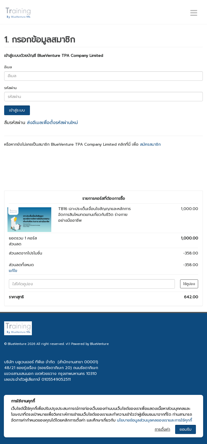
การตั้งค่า (162, 429)
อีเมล (8, 67)
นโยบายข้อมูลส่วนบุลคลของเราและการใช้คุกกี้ (154, 420)
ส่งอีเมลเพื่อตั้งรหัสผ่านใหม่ (52, 122)
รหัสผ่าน (10, 87)
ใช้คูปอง (189, 283)
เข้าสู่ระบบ (17, 110)
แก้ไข (13, 271)
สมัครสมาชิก (150, 144)
